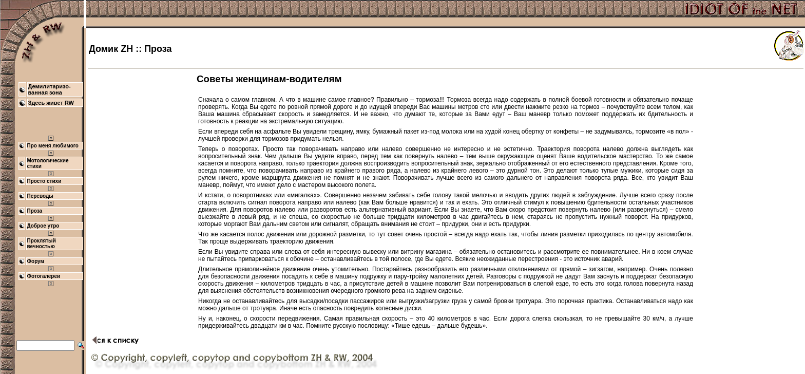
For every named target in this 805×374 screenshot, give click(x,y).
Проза (35, 211)
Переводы (40, 196)
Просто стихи (44, 181)
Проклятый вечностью (41, 243)
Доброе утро (43, 226)
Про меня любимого (53, 145)
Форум (35, 261)
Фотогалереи (44, 276)
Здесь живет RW (51, 103)
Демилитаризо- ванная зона (49, 89)
